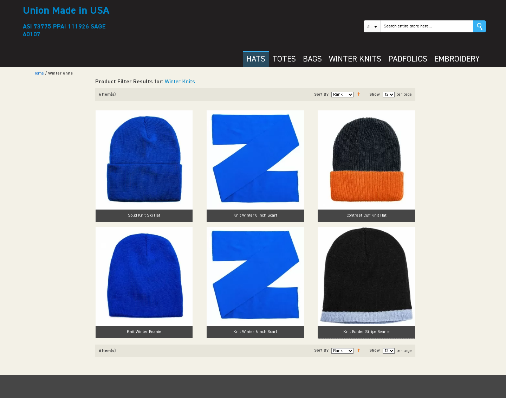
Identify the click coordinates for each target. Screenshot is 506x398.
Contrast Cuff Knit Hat (366, 215)
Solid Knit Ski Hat (144, 215)
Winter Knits (180, 82)
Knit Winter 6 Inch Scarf (255, 332)
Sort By (321, 94)
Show (374, 94)
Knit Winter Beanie (144, 332)
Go (479, 26)
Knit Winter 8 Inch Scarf (255, 215)
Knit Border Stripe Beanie (366, 332)
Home (38, 73)
